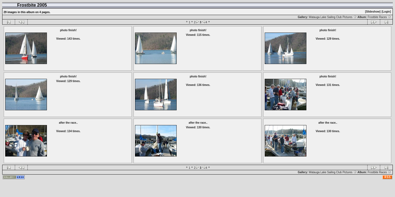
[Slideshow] (372, 11)
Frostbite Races (379, 17)
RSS (387, 177)
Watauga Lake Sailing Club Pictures (333, 17)
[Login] (386, 11)
